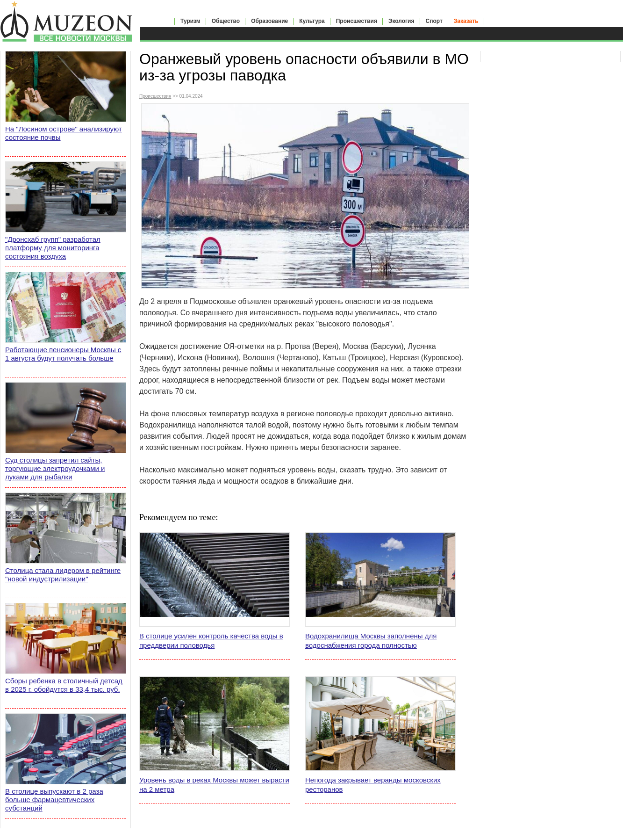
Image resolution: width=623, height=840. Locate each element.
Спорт (434, 21)
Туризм (190, 21)
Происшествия (356, 21)
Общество (226, 21)
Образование (269, 21)
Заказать (466, 21)
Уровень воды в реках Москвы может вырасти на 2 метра (214, 784)
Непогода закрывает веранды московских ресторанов (373, 784)
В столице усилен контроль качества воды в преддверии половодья (211, 640)
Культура (311, 21)
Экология (401, 21)
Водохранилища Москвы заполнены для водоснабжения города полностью (371, 640)
